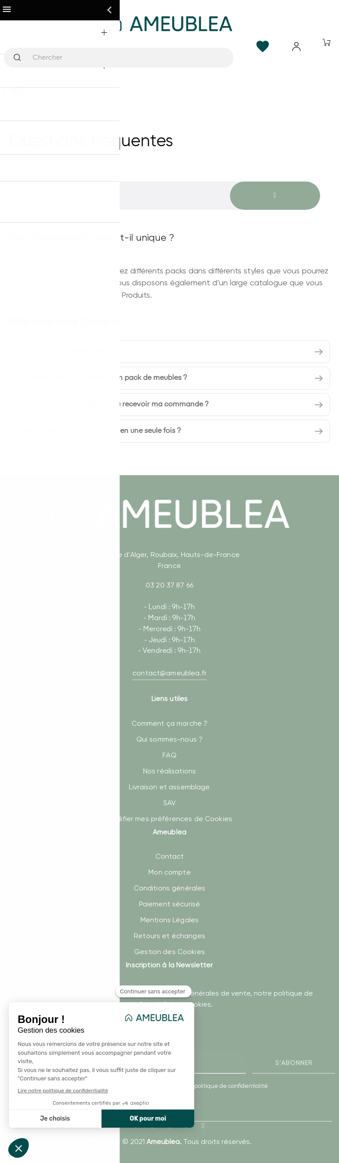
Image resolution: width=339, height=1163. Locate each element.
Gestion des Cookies (169, 951)
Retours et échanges (169, 936)
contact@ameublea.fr (169, 673)
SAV (169, 803)
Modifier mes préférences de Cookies (169, 818)
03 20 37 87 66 (169, 585)
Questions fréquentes (91, 140)
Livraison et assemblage (169, 787)
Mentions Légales (169, 920)
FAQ (169, 755)
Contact (169, 856)
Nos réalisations (169, 771)
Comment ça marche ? (170, 723)
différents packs (158, 270)
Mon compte (169, 872)
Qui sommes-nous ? (169, 739)
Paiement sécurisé (169, 904)
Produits (135, 294)
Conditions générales (170, 888)
